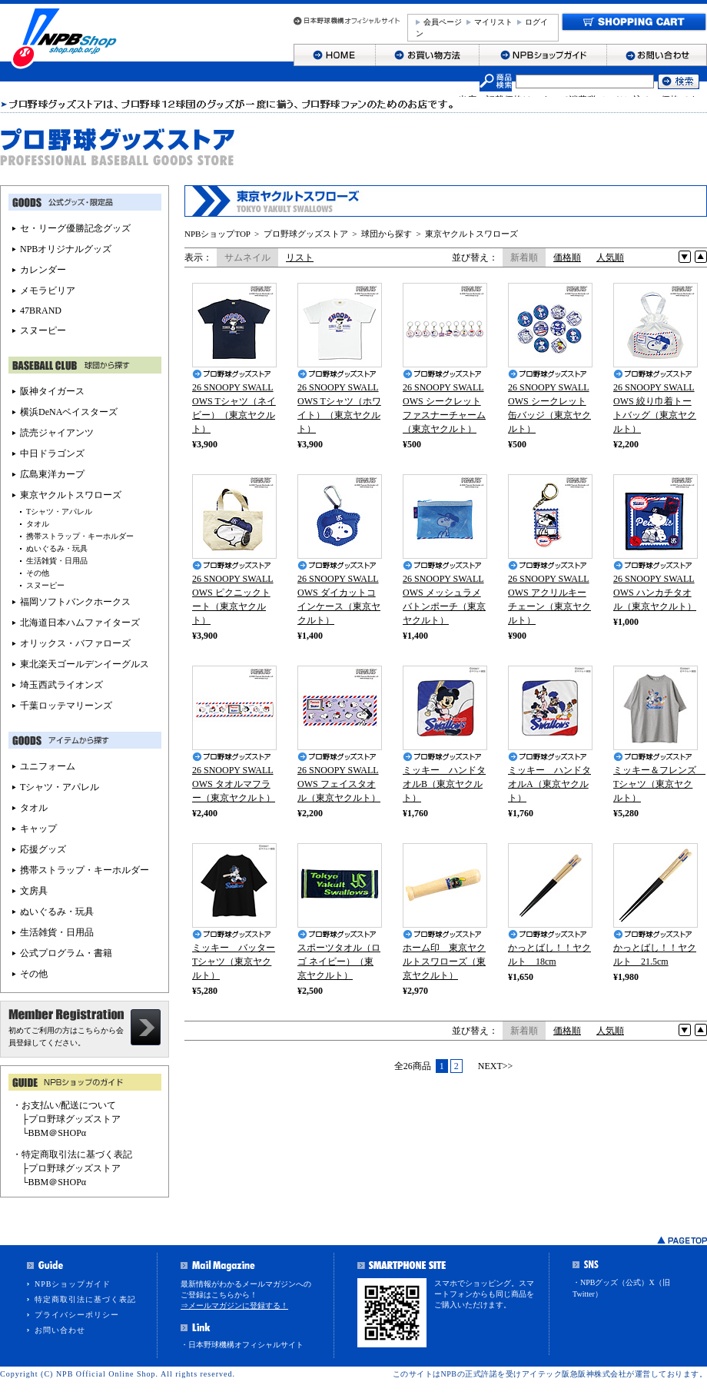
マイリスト (493, 22)
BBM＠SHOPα (57, 1133)
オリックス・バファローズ (75, 643)
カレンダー (43, 269)
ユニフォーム (47, 766)
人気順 (610, 257)
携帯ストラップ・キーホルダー (80, 536)
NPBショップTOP (217, 233)
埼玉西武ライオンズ (61, 684)
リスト (300, 257)
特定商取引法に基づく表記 (85, 1299)
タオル (37, 524)
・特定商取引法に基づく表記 (72, 1154)
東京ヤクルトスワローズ (471, 233)
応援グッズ (43, 849)
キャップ (38, 828)
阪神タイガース (52, 391)
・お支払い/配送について (64, 1105)
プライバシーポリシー (77, 1314)
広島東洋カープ (52, 474)
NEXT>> (495, 1066)
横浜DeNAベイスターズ (69, 412)
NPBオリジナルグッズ (65, 249)
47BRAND (40, 310)
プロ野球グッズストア (306, 233)
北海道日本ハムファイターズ (80, 622)
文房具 (34, 890)
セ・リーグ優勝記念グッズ (75, 228)
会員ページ (442, 22)
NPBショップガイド (73, 1284)
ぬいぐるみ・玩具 (57, 548)
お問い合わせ (60, 1330)
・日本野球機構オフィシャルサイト (242, 1344)
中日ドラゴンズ (52, 453)
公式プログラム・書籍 (66, 953)
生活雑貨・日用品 (57, 560)
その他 (37, 573)
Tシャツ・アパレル (59, 511)
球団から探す (386, 233)
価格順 (567, 257)
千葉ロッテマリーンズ (66, 705)
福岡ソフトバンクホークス (75, 601)
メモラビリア (47, 290)
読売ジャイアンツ (57, 432)
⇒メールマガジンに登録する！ (234, 1305)
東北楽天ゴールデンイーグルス (84, 664)
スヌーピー (43, 330)
